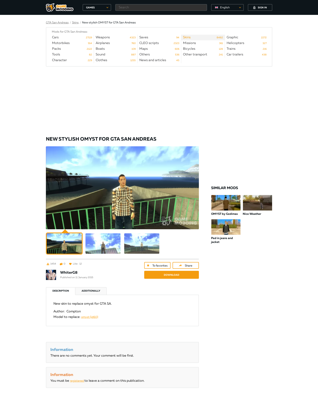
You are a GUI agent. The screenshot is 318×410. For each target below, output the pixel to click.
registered (77, 375)
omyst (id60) (89, 312)
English (225, 7)
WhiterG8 (69, 267)
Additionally (91, 286)
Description (60, 286)
